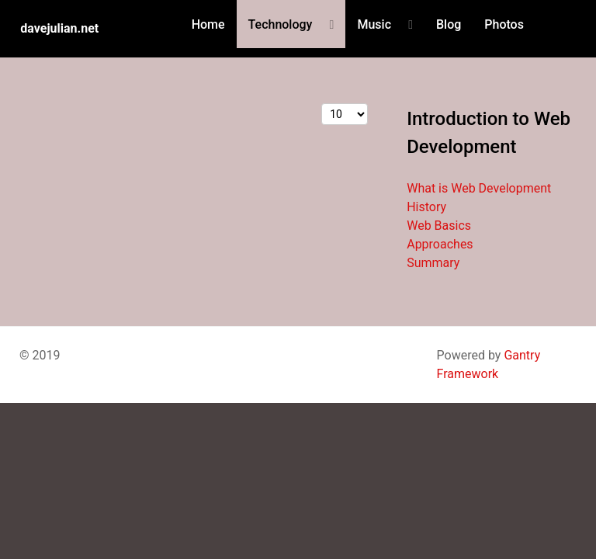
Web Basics (439, 225)
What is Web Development (479, 188)
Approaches (440, 244)
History (426, 207)
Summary (433, 262)
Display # (321, 103)
